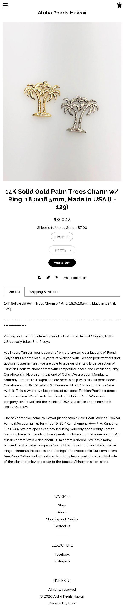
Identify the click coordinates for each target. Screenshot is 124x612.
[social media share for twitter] (48, 277)
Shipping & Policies (44, 291)
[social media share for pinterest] (57, 277)
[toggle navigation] (5, 5)
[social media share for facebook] (40, 277)
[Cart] (119, 6)
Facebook (62, 554)
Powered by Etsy (62, 603)
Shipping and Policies (62, 519)
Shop (62, 505)
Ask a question (75, 277)
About (62, 512)
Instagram (62, 561)
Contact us (62, 526)
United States (65, 227)
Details (14, 291)
